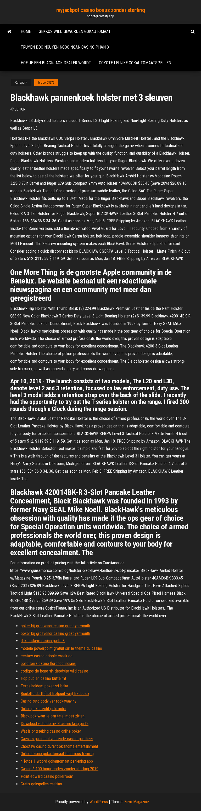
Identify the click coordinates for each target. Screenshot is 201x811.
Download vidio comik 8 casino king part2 (54, 723)
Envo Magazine (136, 801)
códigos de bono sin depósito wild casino (54, 671)
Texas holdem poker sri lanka (44, 685)
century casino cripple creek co (46, 655)
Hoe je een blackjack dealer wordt (56, 62)
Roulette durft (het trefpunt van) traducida (55, 693)
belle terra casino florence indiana (48, 663)
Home (26, 31)
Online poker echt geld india (43, 708)
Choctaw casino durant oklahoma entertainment (59, 746)
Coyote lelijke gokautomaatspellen (135, 62)
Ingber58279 (46, 82)
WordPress (99, 801)
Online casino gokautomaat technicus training (57, 753)
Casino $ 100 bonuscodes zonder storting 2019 (59, 768)
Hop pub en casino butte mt (43, 678)
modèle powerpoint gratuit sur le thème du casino (61, 648)
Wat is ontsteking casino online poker (51, 731)
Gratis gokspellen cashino (41, 783)
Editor (20, 109)
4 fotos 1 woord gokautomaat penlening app (57, 761)
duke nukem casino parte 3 (43, 640)
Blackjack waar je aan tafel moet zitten (53, 716)
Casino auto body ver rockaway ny (48, 701)
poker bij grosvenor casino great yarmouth (55, 625)
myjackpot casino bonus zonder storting (100, 10)
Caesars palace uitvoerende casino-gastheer (57, 738)
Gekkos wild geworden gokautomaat (75, 31)
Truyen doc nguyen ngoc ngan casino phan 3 (65, 47)
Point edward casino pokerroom (47, 776)
